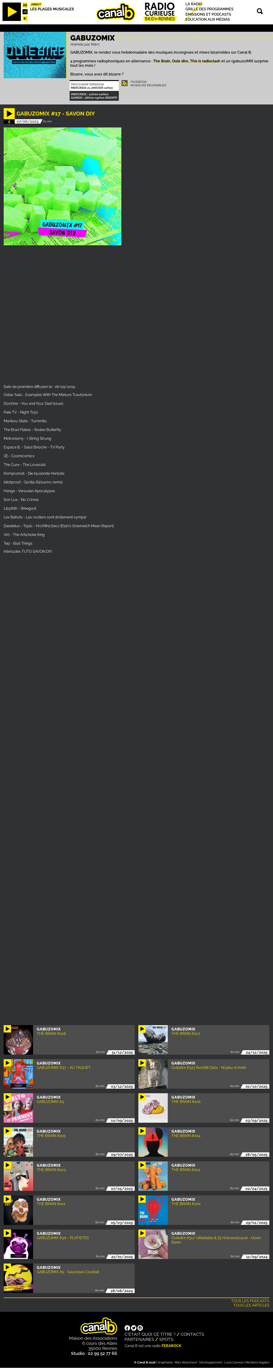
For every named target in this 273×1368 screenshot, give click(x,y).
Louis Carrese (233, 1362)
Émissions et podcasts (208, 14)
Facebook (139, 82)
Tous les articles (251, 1305)
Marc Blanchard (186, 1362)
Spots (166, 1339)
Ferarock (171, 1346)
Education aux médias (207, 19)
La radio (193, 4)
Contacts (192, 1334)
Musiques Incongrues (148, 85)
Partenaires (139, 1339)
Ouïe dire (180, 61)
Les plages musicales (52, 9)
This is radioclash (205, 61)
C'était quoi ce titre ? (150, 1334)
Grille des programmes (209, 9)
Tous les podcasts (250, 1301)
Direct (36, 4)
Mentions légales (257, 1362)
